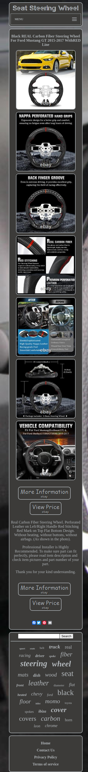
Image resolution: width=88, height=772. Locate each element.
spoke (52, 656)
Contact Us (46, 750)
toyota (68, 703)
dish (36, 675)
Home (45, 743)
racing (25, 655)
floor (25, 701)
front (20, 685)
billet (38, 703)
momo (52, 701)
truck (54, 647)
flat (72, 684)
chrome (51, 725)
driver (39, 656)
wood (51, 675)
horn (68, 720)
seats (32, 648)
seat (67, 673)
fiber (66, 654)
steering (33, 663)
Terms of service (46, 764)
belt (42, 648)
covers (27, 718)
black (65, 692)
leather (38, 683)
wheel (61, 663)
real (68, 647)
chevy (36, 694)
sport (22, 648)
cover (59, 709)
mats (23, 675)
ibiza (42, 711)
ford (50, 695)
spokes (29, 711)
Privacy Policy (45, 757)
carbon (50, 718)
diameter (59, 685)
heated (22, 695)
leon (37, 726)
